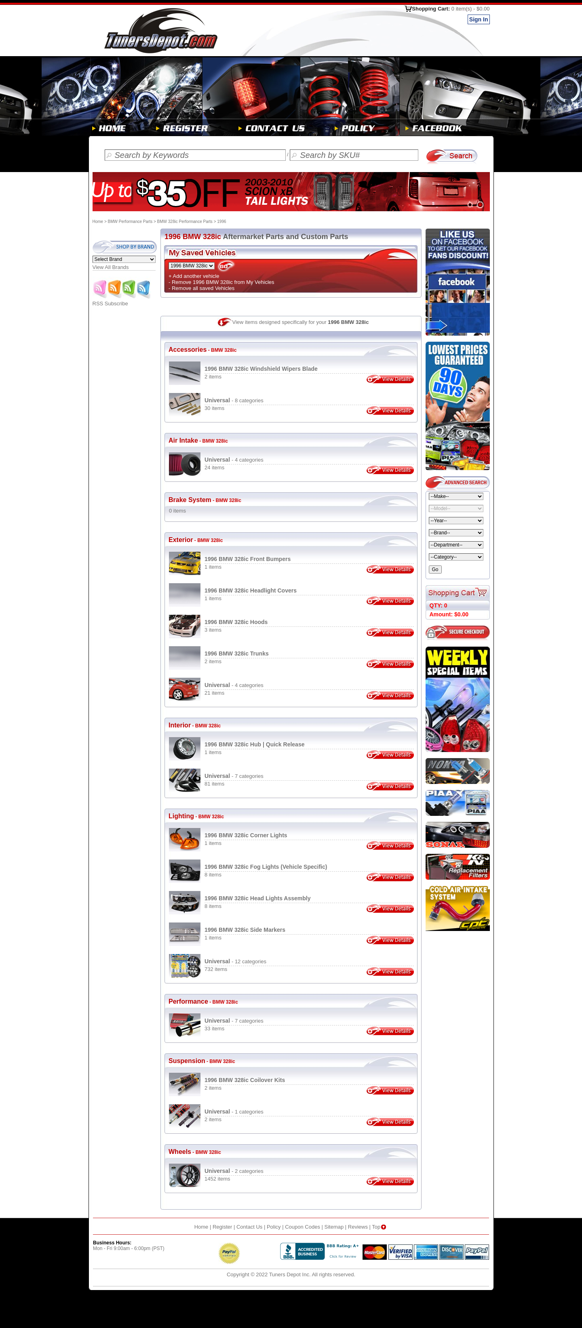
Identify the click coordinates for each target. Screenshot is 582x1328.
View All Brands (111, 267)
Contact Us (249, 1227)
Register (222, 1227)
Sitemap (334, 1227)
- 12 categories (235, 961)
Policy (274, 1227)
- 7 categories (234, 776)
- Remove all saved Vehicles (201, 288)
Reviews (358, 1227)
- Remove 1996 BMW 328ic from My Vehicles (221, 282)
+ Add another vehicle (194, 276)
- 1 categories (234, 1112)
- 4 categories (234, 460)
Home (98, 221)
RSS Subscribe (122, 301)
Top (380, 1227)
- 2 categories (234, 1171)
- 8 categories (234, 400)
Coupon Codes (302, 1227)
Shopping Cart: (450, 9)
